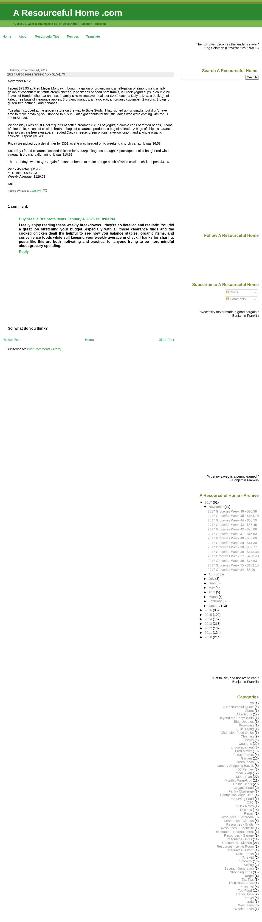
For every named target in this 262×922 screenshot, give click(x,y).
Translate (93, 36)
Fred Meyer (243, 751)
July (211, 578)
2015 (209, 615)
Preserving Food (242, 799)
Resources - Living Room (235, 846)
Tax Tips (248, 879)
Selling (249, 865)
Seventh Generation (239, 868)
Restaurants (245, 854)
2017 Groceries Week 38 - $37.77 (232, 547)
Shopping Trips (241, 872)
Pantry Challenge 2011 (237, 795)
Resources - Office (240, 850)
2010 (209, 637)
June (212, 583)
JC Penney (246, 769)
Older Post (166, 340)
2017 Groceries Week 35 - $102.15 (233, 565)
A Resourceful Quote (238, 707)
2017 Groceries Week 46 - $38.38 (232, 511)
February (215, 601)
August (214, 574)
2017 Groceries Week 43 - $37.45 (232, 525)
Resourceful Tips (47, 36)
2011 (209, 632)
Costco (248, 740)
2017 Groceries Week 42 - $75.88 (232, 529)
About (23, 36)
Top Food (245, 890)
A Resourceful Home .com (67, 13)
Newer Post (11, 340)
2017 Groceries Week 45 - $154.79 (36, 74)
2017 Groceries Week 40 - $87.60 (232, 538)
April (212, 592)
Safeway (245, 861)
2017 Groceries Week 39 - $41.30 (232, 543)
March (213, 597)
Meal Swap (244, 773)
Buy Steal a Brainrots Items (42, 219)
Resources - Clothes (239, 821)
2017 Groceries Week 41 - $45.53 (232, 534)
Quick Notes (245, 806)
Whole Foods (244, 909)
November (216, 507)
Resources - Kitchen (237, 843)
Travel (249, 898)
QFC (250, 802)
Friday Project (243, 755)
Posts (232, 292)
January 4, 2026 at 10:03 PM (91, 219)
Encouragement (242, 747)
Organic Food (244, 788)
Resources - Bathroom (237, 817)
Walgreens (246, 905)
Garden (246, 758)
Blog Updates (244, 721)
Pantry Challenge (241, 791)
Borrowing (246, 725)
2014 (209, 619)
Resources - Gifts (239, 839)
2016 (209, 610)
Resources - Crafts (240, 824)
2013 (209, 623)
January (214, 606)
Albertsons (244, 714)
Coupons (245, 743)
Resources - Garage (239, 835)
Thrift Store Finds (241, 883)
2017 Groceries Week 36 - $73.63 (232, 561)
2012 (209, 628)
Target (249, 876)
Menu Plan (244, 777)
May (212, 587)
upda (250, 901)
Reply (24, 252)
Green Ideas (245, 762)
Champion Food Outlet (237, 732)
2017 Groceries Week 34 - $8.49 (231, 570)
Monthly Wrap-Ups (238, 780)
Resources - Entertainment (234, 832)
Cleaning (247, 736)
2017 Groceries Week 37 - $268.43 (233, 556)
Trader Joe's (245, 894)
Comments (236, 299)
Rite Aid (248, 857)
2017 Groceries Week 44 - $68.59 (232, 520)
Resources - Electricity (237, 828)
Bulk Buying (245, 729)
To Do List (246, 887)
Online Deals (242, 784)
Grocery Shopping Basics (235, 766)
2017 (209, 502)
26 (252, 703)
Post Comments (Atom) (44, 349)
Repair (249, 813)
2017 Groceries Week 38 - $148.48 (233, 552)
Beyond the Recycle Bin (236, 718)
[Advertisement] (86, 52)
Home (7, 36)
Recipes (73, 36)
